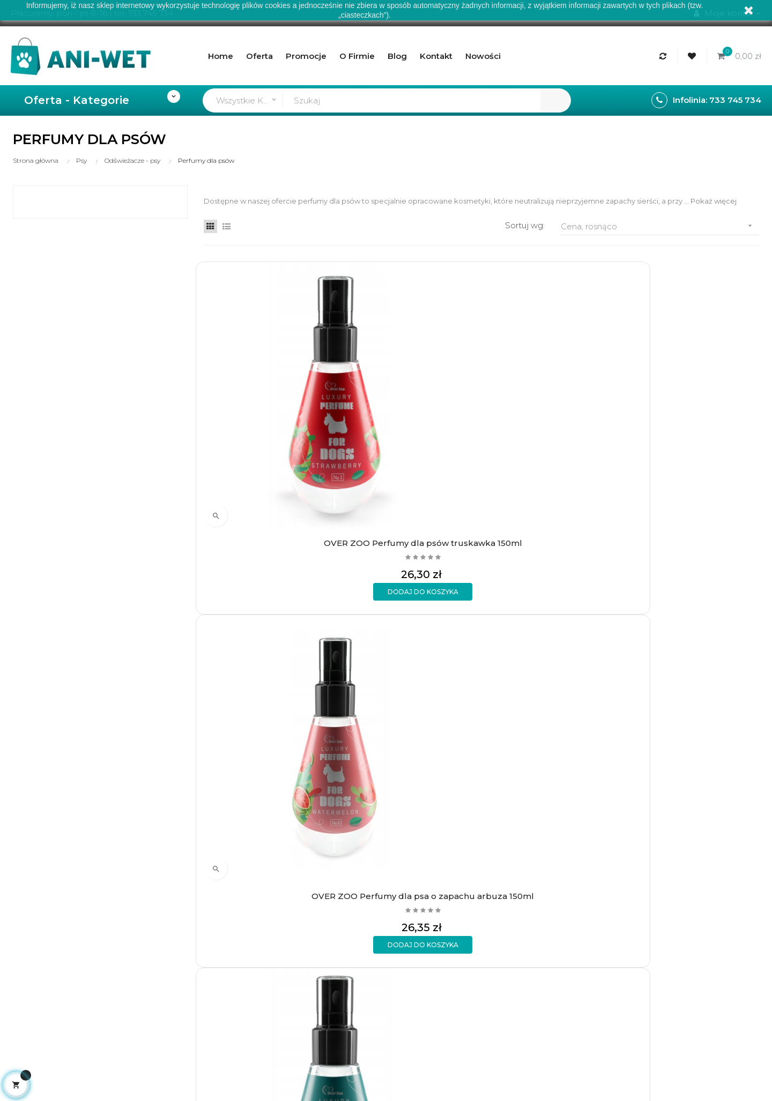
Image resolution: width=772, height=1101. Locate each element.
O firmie (307, 857)
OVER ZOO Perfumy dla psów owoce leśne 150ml (266, 627)
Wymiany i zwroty (198, 893)
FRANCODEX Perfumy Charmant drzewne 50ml (409, 627)
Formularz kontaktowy (209, 930)
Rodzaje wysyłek (197, 857)
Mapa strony (316, 930)
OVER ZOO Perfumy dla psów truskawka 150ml (266, 405)
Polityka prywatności (204, 912)
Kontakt (308, 912)
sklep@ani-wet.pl (45, 917)
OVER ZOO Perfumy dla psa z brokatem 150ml (696, 405)
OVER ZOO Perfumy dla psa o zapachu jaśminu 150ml (553, 405)
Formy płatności (196, 875)
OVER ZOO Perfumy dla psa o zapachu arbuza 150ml (409, 405)
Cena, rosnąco (660, 225)
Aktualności (314, 893)
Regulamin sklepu (327, 875)
